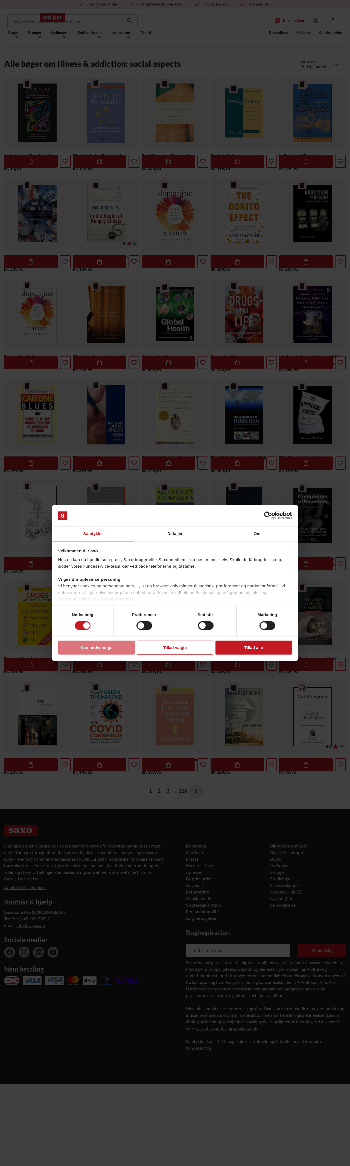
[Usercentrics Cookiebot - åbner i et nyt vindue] (268, 515)
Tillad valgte (175, 647)
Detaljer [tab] (175, 533)
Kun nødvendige (96, 647)
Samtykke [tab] (93, 533)
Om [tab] (256, 533)
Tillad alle (253, 647)
